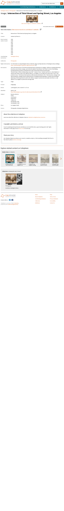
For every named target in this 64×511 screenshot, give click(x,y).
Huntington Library (5, 10)
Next (61, 158)
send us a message (17, 140)
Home (36, 194)
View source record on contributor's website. (25, 30)
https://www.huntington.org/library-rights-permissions (23, 65)
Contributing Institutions (27, 7)
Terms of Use (53, 196)
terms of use (21, 128)
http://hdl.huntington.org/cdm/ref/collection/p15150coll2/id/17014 (25, 92)
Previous (3, 158)
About (61, 7)
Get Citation (3, 26)
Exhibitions (52, 7)
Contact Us (52, 203)
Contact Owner (59, 26)
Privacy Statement (54, 198)
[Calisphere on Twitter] (10, 200)
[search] (61, 3)
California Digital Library (13, 204)
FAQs (51, 194)
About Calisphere (39, 196)
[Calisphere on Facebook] (12, 200)
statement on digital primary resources (36, 117)
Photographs (13, 10)
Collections (42, 7)
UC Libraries (16, 203)
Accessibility (52, 200)
